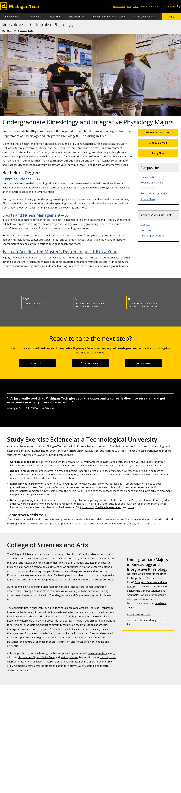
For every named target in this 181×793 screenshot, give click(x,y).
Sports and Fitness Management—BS (36, 215)
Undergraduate (11, 16)
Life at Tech (147, 177)
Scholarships (147, 199)
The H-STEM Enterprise (100, 503)
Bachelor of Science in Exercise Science (25, 187)
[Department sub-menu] (83, 16)
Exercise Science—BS (21, 178)
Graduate (34, 16)
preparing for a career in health (65, 620)
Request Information (158, 132)
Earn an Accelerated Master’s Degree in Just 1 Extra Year (60, 251)
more (131, 507)
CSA (9, 31)
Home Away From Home (154, 193)
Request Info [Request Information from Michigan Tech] (119, 6)
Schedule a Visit (158, 143)
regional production (25, 625)
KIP (14, 31)
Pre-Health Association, (108, 507)
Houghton (146, 230)
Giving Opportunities (144, 16)
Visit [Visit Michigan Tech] (129, 6)
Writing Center (69, 657)
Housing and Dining (151, 182)
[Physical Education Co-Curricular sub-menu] (125, 16)
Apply (171, 16)
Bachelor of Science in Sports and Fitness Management (98, 219)
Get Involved (147, 188)
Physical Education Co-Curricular (108, 16)
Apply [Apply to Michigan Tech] (136, 6)
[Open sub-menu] (159, 6)
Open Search (179, 6)
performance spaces (19, 670)
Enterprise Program (130, 500)
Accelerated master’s (39, 261)
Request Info (37, 363)
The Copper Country (152, 235)
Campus (145, 224)
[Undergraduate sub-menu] (21, 16)
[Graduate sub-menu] (40, 16)
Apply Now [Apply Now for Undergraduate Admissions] (158, 153)
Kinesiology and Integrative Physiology (38, 24)
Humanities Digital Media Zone (36, 657)
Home (3, 30)
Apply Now (143, 363)
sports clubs (87, 507)
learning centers (97, 653)
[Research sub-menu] (60, 16)
